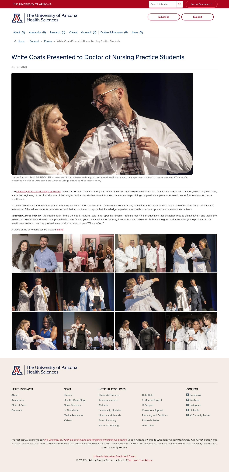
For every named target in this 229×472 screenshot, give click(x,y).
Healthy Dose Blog (74, 400)
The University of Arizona (139, 460)
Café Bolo (147, 395)
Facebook (195, 395)
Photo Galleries (150, 420)
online (59, 229)
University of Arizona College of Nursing (38, 191)
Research (55, 32)
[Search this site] (163, 4)
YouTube (194, 400)
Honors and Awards (110, 415)
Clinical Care (18, 405)
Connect (34, 41)
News (135, 32)
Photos (48, 41)
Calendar (104, 405)
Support (197, 17)
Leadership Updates (110, 410)
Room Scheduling (109, 425)
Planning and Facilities (155, 415)
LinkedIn (194, 410)
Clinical (73, 32)
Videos (68, 420)
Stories (68, 395)
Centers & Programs (112, 32)
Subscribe (163, 17)
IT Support (147, 405)
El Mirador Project (152, 400)
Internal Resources (200, 4)
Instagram (195, 405)
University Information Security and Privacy (114, 456)
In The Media (71, 410)
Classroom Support (152, 410)
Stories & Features (109, 395)
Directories (148, 425)
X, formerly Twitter (200, 415)
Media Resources (73, 415)
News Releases (72, 405)
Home (21, 41)
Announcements (108, 400)
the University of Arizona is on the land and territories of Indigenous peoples (85, 439)
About (16, 32)
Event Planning (107, 420)
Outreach (86, 32)
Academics (35, 32)
